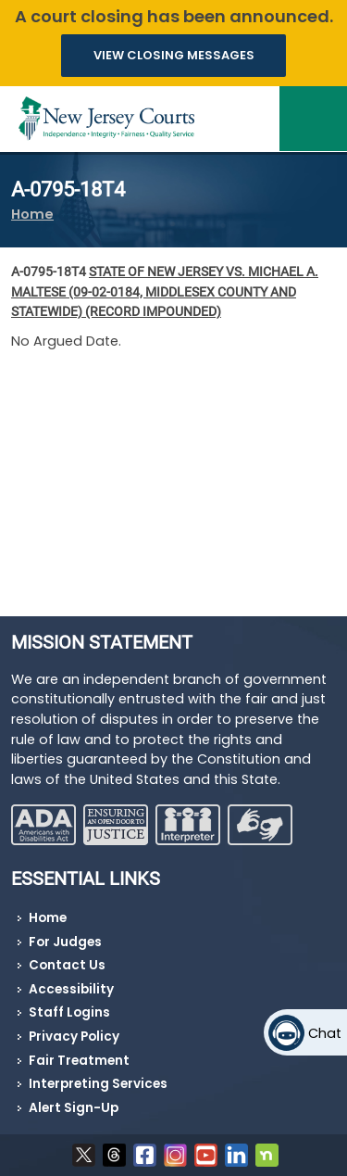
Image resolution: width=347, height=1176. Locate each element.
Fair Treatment (79, 1060)
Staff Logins (69, 1012)
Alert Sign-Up (73, 1108)
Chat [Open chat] (324, 1033)
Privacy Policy (74, 1036)
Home (32, 214)
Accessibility (71, 989)
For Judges (65, 942)
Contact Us (67, 965)
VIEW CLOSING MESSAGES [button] (173, 55)
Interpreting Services (98, 1084)
